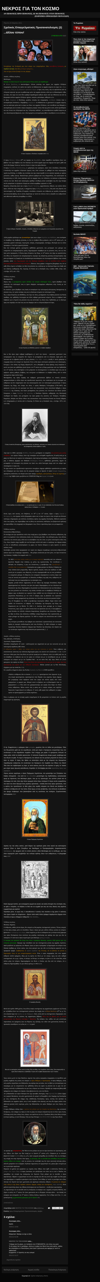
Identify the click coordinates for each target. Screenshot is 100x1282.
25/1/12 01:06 (13, 1237)
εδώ (47, 153)
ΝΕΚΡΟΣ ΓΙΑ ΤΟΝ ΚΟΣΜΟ (30, 8)
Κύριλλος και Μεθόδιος (49, 237)
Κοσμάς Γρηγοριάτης (59, 471)
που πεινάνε (34, 917)
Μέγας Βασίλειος (11, 84)
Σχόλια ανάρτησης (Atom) (39, 1276)
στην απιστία (57, 1184)
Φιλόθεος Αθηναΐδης (29, 453)
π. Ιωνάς (6, 476)
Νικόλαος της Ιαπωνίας (25, 393)
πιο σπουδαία (31, 776)
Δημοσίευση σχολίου (13, 1260)
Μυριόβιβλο (37, 160)
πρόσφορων (8, 851)
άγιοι (11, 1211)
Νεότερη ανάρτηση (11, 1270)
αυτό (25, 505)
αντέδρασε (52, 100)
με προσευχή (35, 674)
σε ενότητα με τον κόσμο (17, 932)
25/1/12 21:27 (13, 1255)
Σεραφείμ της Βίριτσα (36, 670)
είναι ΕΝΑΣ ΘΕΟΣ (45, 1117)
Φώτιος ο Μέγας (14, 160)
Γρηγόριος (13, 100)
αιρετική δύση (53, 1093)
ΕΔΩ (64, 36)
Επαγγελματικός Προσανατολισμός (25, 1211)
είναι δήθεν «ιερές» (41, 359)
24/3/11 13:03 (13, 1227)
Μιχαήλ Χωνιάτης (33, 186)
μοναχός (32, 747)
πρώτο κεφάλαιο (32, 950)
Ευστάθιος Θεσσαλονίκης (17, 168)
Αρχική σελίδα (33, 1270)
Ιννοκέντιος (7, 390)
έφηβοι (40, 1211)
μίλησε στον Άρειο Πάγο (12, 1171)
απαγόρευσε (31, 102)
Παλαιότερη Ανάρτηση (57, 1270)
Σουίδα (17, 1156)
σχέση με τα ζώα (44, 938)
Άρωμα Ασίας (46, 476)
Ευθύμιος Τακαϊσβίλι (42, 188)
